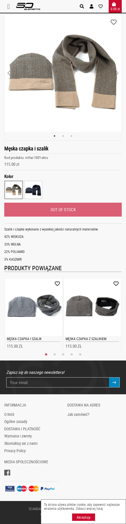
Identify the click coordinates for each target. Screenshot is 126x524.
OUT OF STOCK (63, 209)
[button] (91, 6)
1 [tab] (54, 136)
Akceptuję (84, 517)
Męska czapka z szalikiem (86, 338)
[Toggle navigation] (10, 6)
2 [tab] (63, 136)
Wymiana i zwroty (18, 436)
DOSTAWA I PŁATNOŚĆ (22, 428)
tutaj (99, 508)
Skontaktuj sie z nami (20, 443)
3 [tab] (71, 136)
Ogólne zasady (15, 421)
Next (117, 73)
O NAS (9, 414)
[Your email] (57, 382)
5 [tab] (80, 354)
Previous (9, 73)
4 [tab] (71, 354)
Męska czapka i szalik (24, 338)
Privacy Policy (15, 450)
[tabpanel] (63, 73)
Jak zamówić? (78, 414)
